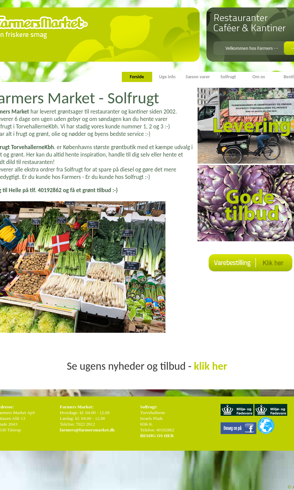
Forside (137, 77)
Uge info (167, 77)
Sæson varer (198, 77)
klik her (210, 366)
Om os (258, 77)
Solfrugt (228, 77)
